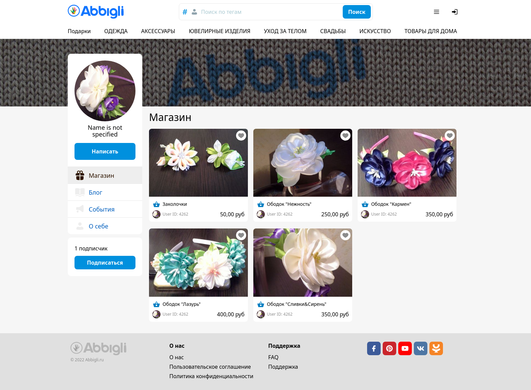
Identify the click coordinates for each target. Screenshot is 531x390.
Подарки (79, 31)
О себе (91, 226)
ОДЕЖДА (116, 31)
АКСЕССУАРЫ (158, 31)
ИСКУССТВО (375, 31)
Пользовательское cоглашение (210, 366)
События (95, 209)
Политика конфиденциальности (211, 376)
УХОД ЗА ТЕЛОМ (285, 31)
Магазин (94, 175)
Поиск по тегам (221, 12)
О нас (176, 357)
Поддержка (283, 366)
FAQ (273, 357)
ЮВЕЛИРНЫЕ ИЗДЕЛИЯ (219, 31)
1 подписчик (91, 248)
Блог (88, 192)
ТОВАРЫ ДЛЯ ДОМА (430, 31)
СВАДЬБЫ (333, 31)
